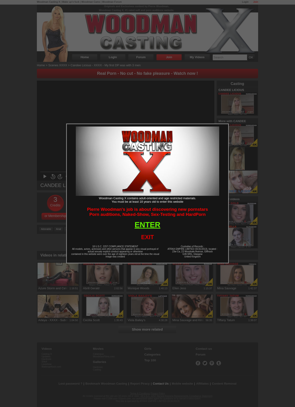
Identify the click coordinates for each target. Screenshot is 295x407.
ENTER (147, 224)
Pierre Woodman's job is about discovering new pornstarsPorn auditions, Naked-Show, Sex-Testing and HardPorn (147, 212)
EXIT (147, 237)
